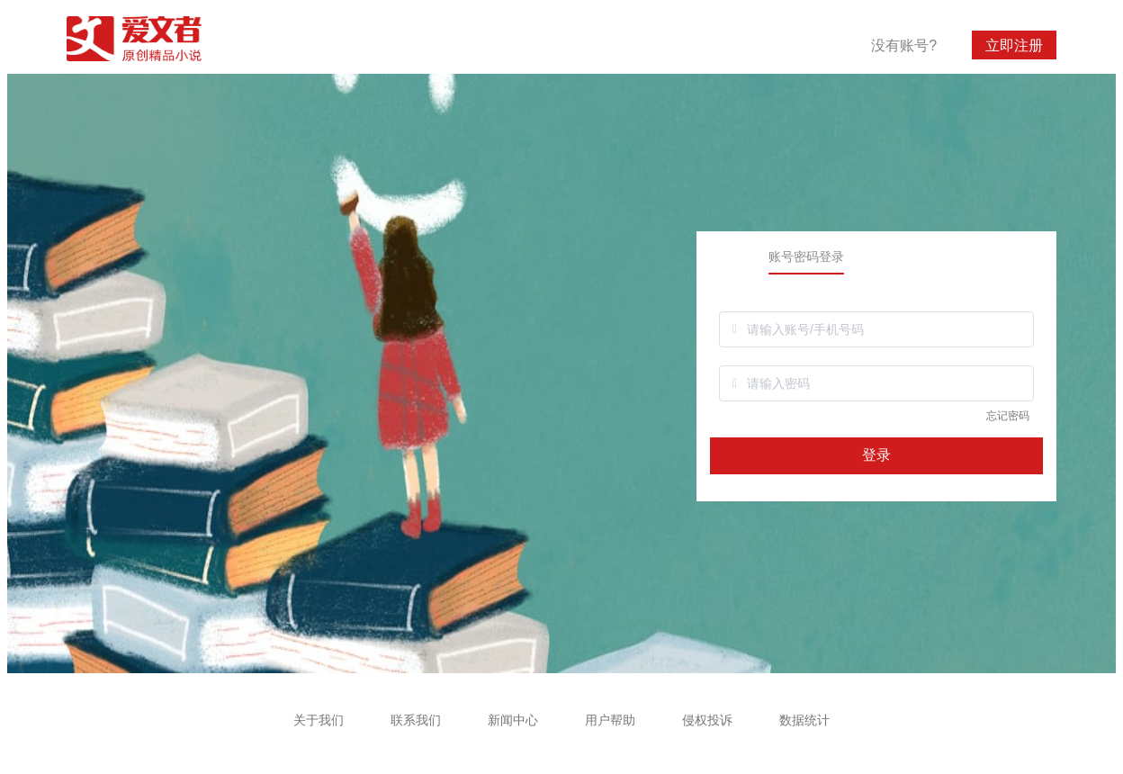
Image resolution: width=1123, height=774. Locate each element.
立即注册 (1014, 45)
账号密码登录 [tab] (806, 256)
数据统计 (804, 720)
